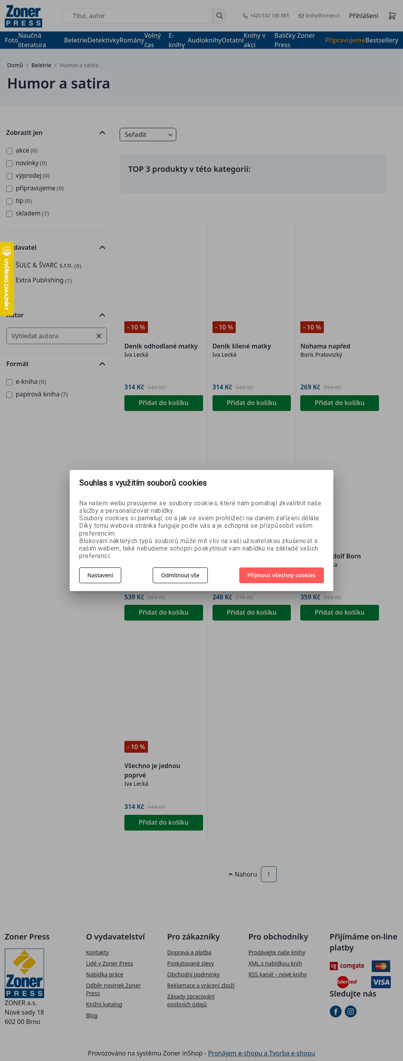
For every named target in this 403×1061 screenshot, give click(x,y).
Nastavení (100, 575)
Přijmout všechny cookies (282, 575)
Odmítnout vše (180, 575)
